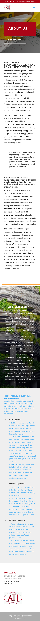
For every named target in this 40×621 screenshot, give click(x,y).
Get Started (15, 39)
